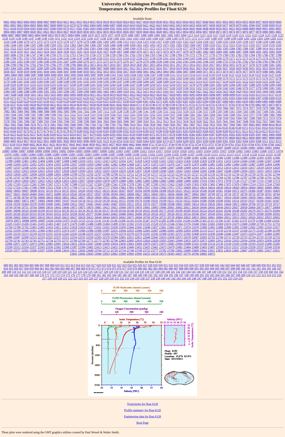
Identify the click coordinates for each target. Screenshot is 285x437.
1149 (44, 38)
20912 (227, 217)
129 (111, 271)
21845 (138, 227)
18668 (179, 194)
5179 (7, 81)
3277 (245, 65)
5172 (239, 78)
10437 (49, 147)
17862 (122, 187)
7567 (245, 118)
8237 (33, 134)
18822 (73, 197)
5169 (219, 78)
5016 (159, 68)
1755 (86, 55)
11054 (207, 151)
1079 (124, 35)
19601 (179, 204)
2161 (166, 58)
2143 (53, 58)
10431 (9, 147)
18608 (130, 194)
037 (196, 265)
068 (78, 268)
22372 (179, 234)
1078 (117, 35)
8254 (73, 134)
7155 (192, 111)
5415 (159, 91)
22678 (187, 237)
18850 (98, 197)
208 (238, 275)
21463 (49, 224)
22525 (49, 237)
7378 (258, 114)
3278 (252, 65)
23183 (235, 243)
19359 (17, 204)
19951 (114, 207)
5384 (7, 91)
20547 (203, 214)
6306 (252, 98)
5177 (272, 78)
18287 (130, 190)
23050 (106, 243)
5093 (73, 75)
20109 (41, 210)
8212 (245, 131)
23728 (114, 250)
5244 (113, 84)
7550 (186, 118)
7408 (46, 118)
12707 (98, 174)
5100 (106, 75)
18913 (154, 197)
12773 (138, 177)
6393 (199, 101)
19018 (227, 197)
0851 (166, 31)
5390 (40, 91)
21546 (171, 224)
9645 (79, 144)
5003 (73, 68)
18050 (235, 187)
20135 (89, 210)
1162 (129, 38)
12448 (276, 161)
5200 (139, 81)
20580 (260, 214)
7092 (60, 111)
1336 (245, 41)
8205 (199, 131)
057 (21, 268)
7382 (272, 114)
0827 (66, 31)
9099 (93, 141)
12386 (235, 157)
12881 (130, 181)
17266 (41, 184)
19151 (122, 200)
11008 (135, 151)
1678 (186, 51)
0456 (199, 25)
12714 (138, 174)
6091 (179, 94)
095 (217, 268)
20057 (235, 207)
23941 (73, 253)
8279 (93, 134)
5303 (20, 88)
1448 (119, 45)
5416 (166, 91)
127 (100, 271)
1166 (155, 38)
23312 (17, 247)
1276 (66, 41)
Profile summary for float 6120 (142, 410)
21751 (268, 224)
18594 (114, 194)
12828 (90, 181)
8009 (265, 124)
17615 (49, 187)
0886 (4, 35)
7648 (245, 121)
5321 (126, 88)
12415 (114, 161)
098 (233, 268)
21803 (33, 227)
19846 (65, 207)
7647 (239, 121)
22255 (90, 234)
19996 (163, 207)
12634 (114, 171)
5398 (80, 91)
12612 (211, 167)
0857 (206, 31)
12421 (162, 161)
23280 (268, 243)
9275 (172, 141)
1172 (194, 38)
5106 (146, 75)
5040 (33, 71)
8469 (86, 137)
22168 (243, 230)
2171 (232, 58)
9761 (231, 144)
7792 (119, 124)
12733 (227, 174)
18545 (73, 194)
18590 (106, 194)
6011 (93, 94)
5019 (179, 68)
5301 (7, 88)
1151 (57, 38)
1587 (252, 48)
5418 (179, 91)
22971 (17, 243)
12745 (9, 177)
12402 (33, 161)
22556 (90, 237)
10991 (54, 151)
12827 (81, 181)
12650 (244, 171)
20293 (9, 214)
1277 (73, 41)
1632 (80, 51)
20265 (243, 210)
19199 (162, 200)
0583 (93, 28)
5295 (259, 84)
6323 (13, 101)
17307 (65, 184)
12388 (244, 157)
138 (157, 271)
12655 (9, 174)
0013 (79, 22)
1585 (239, 48)
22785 (106, 240)
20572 (235, 214)
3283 (7, 68)
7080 (272, 108)
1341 (278, 41)
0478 (232, 25)
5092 (67, 75)
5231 (26, 84)
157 (255, 271)
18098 (33, 190)
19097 (57, 200)
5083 (7, 75)
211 (253, 275)
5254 (172, 84)
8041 (26, 128)
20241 (219, 210)
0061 (7, 25)
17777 (106, 187)
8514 (212, 137)
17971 (171, 187)
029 (155, 265)
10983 (268, 147)
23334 (25, 247)
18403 (276, 190)
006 (37, 265)
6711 (139, 104)
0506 (252, 25)
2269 (80, 61)
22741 (17, 240)
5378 (258, 88)
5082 (278, 71)
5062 (152, 71)
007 (42, 265)
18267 (122, 190)
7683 (60, 124)
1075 (97, 35)
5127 (271, 75)
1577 (186, 48)
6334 (33, 101)
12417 (130, 161)
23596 (33, 250)
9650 (92, 144)
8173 (40, 131)
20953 (268, 217)
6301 (219, 98)
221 (65, 278)
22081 (171, 230)
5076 (239, 71)
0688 (245, 28)
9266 (159, 141)
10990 (46, 151)
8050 (33, 128)
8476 (106, 137)
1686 (232, 51)
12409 (73, 161)
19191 (154, 200)
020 (109, 265)
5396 (66, 91)
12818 (9, 181)
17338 (106, 184)
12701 (81, 174)
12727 (195, 174)
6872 (265, 104)
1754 (80, 55)
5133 (26, 78)
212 (258, 275)
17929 (154, 187)
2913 (185, 65)
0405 (99, 25)
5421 (199, 91)
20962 (276, 217)
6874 (278, 104)
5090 (53, 75)
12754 (65, 177)
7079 (265, 108)
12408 (65, 161)
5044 (46, 71)
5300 (278, 84)
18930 (171, 197)
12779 (179, 177)
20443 (106, 214)
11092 (79, 154)
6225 (80, 98)
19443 (98, 204)
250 (215, 278)
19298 (219, 200)
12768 (114, 177)
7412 (53, 118)
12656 (17, 174)
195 (171, 275)
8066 (60, 128)
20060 (252, 207)
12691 (57, 174)
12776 (163, 177)
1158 (103, 38)
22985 (49, 243)
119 (59, 271)
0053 (232, 22)
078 (129, 268)
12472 (146, 164)
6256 (119, 98)
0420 (139, 25)
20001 (171, 207)
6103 (252, 94)
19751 (25, 207)
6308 (265, 98)
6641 (113, 104)
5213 (192, 81)
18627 (138, 194)
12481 (211, 164)
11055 (215, 151)
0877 (252, 31)
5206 (146, 81)
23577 (17, 250)
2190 (53, 61)
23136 (219, 243)
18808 (41, 197)
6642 (119, 104)
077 (124, 268)
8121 (139, 128)
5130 (7, 78)
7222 (126, 114)
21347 (227, 220)
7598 (80, 121)
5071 (206, 71)
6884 (40, 108)
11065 (255, 151)
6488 (278, 101)
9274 (166, 141)
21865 (170, 227)
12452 (33, 164)
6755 (212, 104)
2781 (239, 61)
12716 (146, 174)
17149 (252, 181)
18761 (268, 194)
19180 (146, 200)
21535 (163, 224)
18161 (73, 190)
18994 (195, 197)
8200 (172, 131)
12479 (195, 164)
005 (31, 265)
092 (202, 268)
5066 (179, 71)
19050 (252, 197)
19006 (203, 197)
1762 (133, 55)
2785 (265, 61)
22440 (219, 234)
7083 (13, 111)
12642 (179, 171)
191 (150, 275)
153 (234, 271)
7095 (66, 111)
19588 (163, 204)
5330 (185, 88)
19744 (9, 207)
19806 (41, 207)
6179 (26, 98)
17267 (49, 184)
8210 (232, 131)
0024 (126, 22)
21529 (154, 224)
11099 (128, 154)
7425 (73, 118)
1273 (46, 41)
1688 (245, 51)
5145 (106, 78)
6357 (119, 101)
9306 (259, 141)
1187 (207, 38)
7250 (139, 114)
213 (263, 275)
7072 (239, 108)
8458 (60, 137)
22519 (41, 237)
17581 (25, 187)
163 (6, 275)
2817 (119, 65)
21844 (130, 227)
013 (73, 265)
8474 (99, 137)
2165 (192, 58)
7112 (106, 111)
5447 (7, 94)
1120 (235, 35)
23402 (90, 247)
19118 (81, 200)
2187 (33, 61)
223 (75, 278)
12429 (203, 161)
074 (109, 268)
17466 (219, 184)
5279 (199, 84)
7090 (53, 111)
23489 (195, 247)
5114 (192, 75)
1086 (130, 35)
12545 (57, 167)
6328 (20, 101)
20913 (235, 217)
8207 (212, 131)
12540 (25, 167)
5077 (245, 71)
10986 (14, 151)
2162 (172, 58)
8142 (205, 128)
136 (147, 271)
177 (78, 275)
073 (104, 268)
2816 (113, 65)
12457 (73, 164)
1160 (116, 38)
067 (73, 268)
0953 (51, 35)
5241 (93, 84)
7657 (265, 121)
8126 (159, 128)
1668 (126, 51)
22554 (73, 237)
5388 (26, 91)
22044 (122, 230)
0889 (24, 35)
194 (166, 275)
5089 (47, 75)
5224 (258, 81)
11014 (151, 151)
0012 (73, 22)
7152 (172, 111)
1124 (261, 35)
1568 (126, 48)
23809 (195, 250)
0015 (93, 22)
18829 (90, 197)
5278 (192, 84)
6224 (73, 98)
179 (88, 275)
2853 (152, 65)
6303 (232, 98)
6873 (272, 104)
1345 (20, 45)
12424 (179, 161)
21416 (275, 220)
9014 (20, 141)
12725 (187, 174)
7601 (99, 121)
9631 (46, 144)
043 (227, 265)
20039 (195, 207)
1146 (24, 38)
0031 (166, 22)
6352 (86, 101)
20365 (81, 214)
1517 (258, 45)
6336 (46, 101)
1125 (267, 35)
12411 (89, 161)
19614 (195, 204)
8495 (166, 137)
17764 (98, 187)
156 (250, 271)
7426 (80, 118)
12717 (154, 174)
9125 (106, 141)
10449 (90, 147)
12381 (195, 157)
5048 (73, 71)
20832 (187, 217)
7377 (252, 114)
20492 (130, 214)
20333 (33, 214)
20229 (211, 210)
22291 (146, 234)
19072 (25, 200)
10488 (187, 147)
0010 (60, 22)
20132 (73, 210)
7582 (13, 121)
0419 (132, 25)
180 (93, 275)
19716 (260, 204)
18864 (130, 197)
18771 (9, 197)
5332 (199, 88)
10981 (252, 147)
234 (132, 278)
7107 (99, 111)
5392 (53, 91)
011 (62, 265)
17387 (146, 184)
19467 (114, 204)
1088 (144, 35)
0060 (278, 22)
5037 (13, 71)
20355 (65, 214)
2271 (93, 61)
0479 (239, 25)
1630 (66, 51)
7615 (179, 121)
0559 (20, 28)
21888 (219, 227)
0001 (7, 22)
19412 (73, 204)
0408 (119, 25)
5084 (14, 75)
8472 (93, 137)
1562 (86, 48)
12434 (235, 161)
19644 (227, 204)
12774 (146, 177)
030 (160, 265)
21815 (65, 227)
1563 (93, 48)
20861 (211, 217)
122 (75, 271)
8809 (232, 137)
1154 (77, 38)
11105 (175, 154)
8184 (99, 131)
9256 (126, 141)
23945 (90, 253)
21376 (243, 220)
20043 (211, 207)
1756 (93, 55)
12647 (219, 171)
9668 (145, 144)
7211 (66, 114)
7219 (106, 114)
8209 (225, 131)
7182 (278, 111)
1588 (259, 48)
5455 (53, 94)
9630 (39, 144)
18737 (235, 194)
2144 (60, 58)
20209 (187, 210)
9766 (264, 144)
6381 (166, 101)
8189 (119, 131)
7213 (79, 114)
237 (148, 278)
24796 (195, 253)
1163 (135, 38)
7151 (166, 111)
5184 (40, 81)
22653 (163, 237)
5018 (172, 68)
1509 (206, 45)
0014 (86, 22)
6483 (252, 101)
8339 (133, 134)
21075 (66, 220)
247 (199, 278)
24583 (171, 253)
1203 (260, 38)
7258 (179, 114)
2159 (159, 58)
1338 (259, 41)
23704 (98, 250)
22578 (106, 237)
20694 (138, 217)
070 (88, 268)
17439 (203, 184)
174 (62, 275)
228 (101, 278)
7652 (258, 121)
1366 (93, 45)
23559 (9, 250)
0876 (245, 31)
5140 (73, 78)
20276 (268, 210)
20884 (219, 217)
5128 (278, 75)
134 (136, 271)
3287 (33, 68)
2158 (152, 58)
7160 (225, 111)
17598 (33, 187)
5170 (225, 78)
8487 (159, 137)
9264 (146, 141)
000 (6, 265)
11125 (269, 154)
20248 (235, 210)
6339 (66, 101)
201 (202, 275)
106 (274, 268)
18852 (106, 197)
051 (269, 265)
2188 (40, 61)
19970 (130, 207)
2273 (106, 61)
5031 (252, 68)
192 (155, 275)
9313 (278, 141)
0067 (46, 25)
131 (121, 271)
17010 (203, 181)
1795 (33, 58)
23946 (98, 253)
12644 (195, 171)
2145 (66, 58)
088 (181, 268)
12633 (106, 171)
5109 (166, 75)
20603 (25, 217)
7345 (225, 114)
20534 (187, 214)
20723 (163, 217)
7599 (86, 121)
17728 (90, 187)
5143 (93, 78)
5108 (159, 75)
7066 (225, 108)
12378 (171, 157)
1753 (73, 55)
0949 (44, 35)
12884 (154, 181)
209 (243, 275)
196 (176, 275)
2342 (179, 61)
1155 (83, 38)
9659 (119, 144)
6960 (152, 108)
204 (217, 275)
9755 (205, 144)
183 (109, 275)
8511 (205, 137)
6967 (166, 108)
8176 (60, 131)
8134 (185, 128)
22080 (163, 230)
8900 (7, 141)
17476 (235, 184)
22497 (17, 237)
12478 (187, 164)
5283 (225, 84)
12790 (260, 177)
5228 (7, 84)
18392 (268, 190)
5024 (205, 68)
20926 (252, 217)
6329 (26, 101)
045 (238, 265)
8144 (219, 128)
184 (114, 275)
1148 (38, 38)
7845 (159, 124)
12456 (65, 164)
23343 (41, 247)
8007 (259, 124)
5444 (265, 91)
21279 (154, 220)
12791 (268, 177)
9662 (132, 144)
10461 (130, 147)
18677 (187, 194)
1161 (122, 38)
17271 (57, 184)
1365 (86, 45)
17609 (41, 187)
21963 (49, 230)
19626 (211, 204)
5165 (192, 78)
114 (34, 271)
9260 (139, 141)
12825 (65, 181)
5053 (106, 71)
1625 (53, 51)
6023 (139, 94)
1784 (252, 55)
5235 (53, 84)
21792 (25, 227)
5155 (126, 78)
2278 (139, 61)
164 (11, 275)
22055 (130, 230)
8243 (40, 134)
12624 (33, 171)
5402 (106, 91)
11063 (247, 151)
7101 (80, 111)
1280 (93, 41)
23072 (154, 243)
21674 (227, 224)
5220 (232, 81)
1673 (159, 51)
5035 (278, 68)
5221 (239, 81)
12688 (49, 174)
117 (49, 271)
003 (21, 265)
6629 (40, 104)
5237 (66, 84)
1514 (239, 45)
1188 (214, 38)
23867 (243, 250)
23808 (187, 250)
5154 (119, 78)
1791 (20, 58)
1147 (31, 38)
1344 (13, 45)
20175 (162, 210)
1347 (33, 45)
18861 (114, 197)
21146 (113, 220)
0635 (152, 28)
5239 (80, 84)
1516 (252, 45)
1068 (84, 35)
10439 (57, 147)
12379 (179, 157)
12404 (41, 161)
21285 (162, 220)
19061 (260, 197)
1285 (113, 41)
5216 (212, 81)
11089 (56, 154)
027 (145, 265)
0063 (20, 25)
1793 (26, 58)
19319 (243, 200)
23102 (195, 243)
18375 (243, 190)
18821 (65, 197)
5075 (232, 71)
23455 (146, 247)
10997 (95, 151)
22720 (235, 237)
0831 (93, 31)
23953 (106, 253)
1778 (212, 55)
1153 (70, 38)
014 (78, 265)
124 (85, 271)
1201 (247, 38)
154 (240, 271)
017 (93, 265)
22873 (203, 240)
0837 (133, 31)
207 (233, 275)
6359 (132, 101)
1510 (212, 45)
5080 (265, 71)
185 (119, 275)
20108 (33, 210)
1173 (201, 38)
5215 (205, 81)
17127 (244, 181)
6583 (26, 104)
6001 (60, 94)
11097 (112, 154)
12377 (163, 157)
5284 (232, 84)
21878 (195, 227)
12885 (163, 181)
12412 (98, 161)
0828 (73, 31)
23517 (235, 247)
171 (47, 275)
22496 (9, 237)
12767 (106, 177)
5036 (7, 71)
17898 (138, 187)
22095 (187, 230)
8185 (106, 131)
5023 (199, 68)
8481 (126, 137)
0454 (185, 25)
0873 (225, 31)
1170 (181, 38)
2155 (133, 58)
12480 (203, 164)
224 (80, 278)
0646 (199, 28)
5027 (225, 68)
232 (122, 278)
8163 (272, 128)
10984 (276, 147)
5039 (26, 71)
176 (73, 275)
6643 (126, 104)
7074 (245, 108)
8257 (80, 134)
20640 (98, 217)
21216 (130, 220)
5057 (126, 71)
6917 (99, 108)
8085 (93, 128)
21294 (186, 220)
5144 (99, 78)
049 (258, 265)
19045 (244, 197)
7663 (7, 124)
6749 (172, 104)
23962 (114, 253)
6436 (245, 101)
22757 (65, 240)
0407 (113, 25)
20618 (41, 217)
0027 (139, 22)
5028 (232, 68)
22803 (122, 240)
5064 (166, 71)
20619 (49, 217)
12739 (252, 174)
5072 (212, 71)
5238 (73, 84)
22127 (211, 230)
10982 (260, 147)
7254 (166, 114)
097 (227, 268)
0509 (272, 25)
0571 (73, 28)
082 (150, 268)
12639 (154, 171)
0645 (192, 28)
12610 (195, 167)
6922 (133, 108)
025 (134, 265)
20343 (49, 214)
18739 (244, 194)
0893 (31, 35)
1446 (113, 45)
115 (39, 271)
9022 (40, 141)
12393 (260, 157)
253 (230, 278)
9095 (80, 141)
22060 (138, 230)
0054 (239, 22)
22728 (268, 237)
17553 (9, 187)
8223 (13, 134)
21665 (211, 224)
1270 (26, 41)
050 (263, 265)
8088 (106, 128)
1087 (137, 35)
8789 (219, 137)
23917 (268, 250)
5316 (93, 88)
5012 (132, 68)
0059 (272, 22)
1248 (13, 41)
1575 (172, 48)
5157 (139, 78)
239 (158, 278)
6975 (192, 108)
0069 (60, 25)
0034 (185, 22)
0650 (219, 28)
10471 (163, 147)
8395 (252, 134)
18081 (276, 187)
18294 (138, 190)
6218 (40, 98)
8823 (245, 137)
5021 (192, 68)
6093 (192, 94)
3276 (239, 65)
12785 (227, 177)
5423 (212, 91)
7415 (60, 118)
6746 (152, 104)
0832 (99, 31)
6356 (113, 101)
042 (222, 265)
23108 (203, 243)
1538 (80, 48)
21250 (138, 220)
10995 (79, 151)
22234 (57, 234)
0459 (219, 25)
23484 (187, 247)
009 (52, 265)
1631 (73, 51)
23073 (163, 243)
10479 (171, 147)
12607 (171, 167)
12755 (73, 177)
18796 (33, 197)
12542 (41, 167)
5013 (139, 68)
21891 (235, 227)
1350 (53, 45)
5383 (278, 88)
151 (224, 271)
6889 (66, 108)
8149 (239, 128)
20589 (268, 214)
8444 (33, 137)
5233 (40, 84)
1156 (90, 38)
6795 (252, 104)
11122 (261, 154)
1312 (126, 41)
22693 (203, 237)
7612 (159, 121)
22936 (252, 240)
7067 (232, 108)
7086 (33, 111)
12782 (203, 177)
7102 (86, 111)
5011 (126, 68)
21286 (170, 220)
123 (80, 271)
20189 (179, 210)
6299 (206, 98)
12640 (163, 171)
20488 (122, 214)
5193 (93, 81)
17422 (171, 184)
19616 (203, 204)
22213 (25, 234)
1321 (179, 41)
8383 (199, 134)
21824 (81, 227)
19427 (81, 204)
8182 (86, 131)
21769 (9, 227)
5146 (113, 78)
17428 (179, 184)
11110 (206, 154)
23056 (122, 243)
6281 (166, 98)
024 (129, 265)
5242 (99, 84)
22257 (98, 234)
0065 (33, 25)
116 (44, 271)
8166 (13, 131)
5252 (166, 84)
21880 (203, 227)
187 (129, 275)
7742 (99, 124)
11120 (253, 154)
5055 (113, 71)
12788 (252, 177)
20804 (179, 217)
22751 (41, 240)
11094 (95, 154)
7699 (80, 124)
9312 (272, 141)
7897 (192, 124)
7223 (132, 114)
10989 (38, 151)
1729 (20, 55)
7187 (33, 114)
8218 (7, 134)
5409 (119, 91)
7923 (199, 124)
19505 (122, 204)
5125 (258, 75)
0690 (258, 28)
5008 (106, 68)
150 (219, 271)
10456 (106, 147)
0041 (212, 22)
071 (93, 268)
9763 (244, 144)
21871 (179, 227)
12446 (260, 161)
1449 (126, 45)
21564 (179, 224)
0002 (13, 22)
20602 (17, 217)
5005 (86, 68)
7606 (126, 121)
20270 (252, 210)
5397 (73, 91)
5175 (259, 78)
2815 (106, 65)
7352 (239, 114)
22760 (73, 240)
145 (193, 271)
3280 (265, 65)
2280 (152, 61)
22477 (260, 234)
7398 (20, 118)
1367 (99, 45)
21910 (268, 227)
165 (16, 275)
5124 (251, 75)
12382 (203, 157)
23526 (244, 247)
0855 (192, 31)
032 (171, 265)
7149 (152, 111)
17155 (260, 181)
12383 (211, 157)
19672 (235, 204)
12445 (252, 161)
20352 (57, 214)
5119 (218, 75)
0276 (79, 25)
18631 (146, 194)
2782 (245, 61)
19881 (98, 207)
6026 (159, 94)
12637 (138, 171)
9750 (185, 144)
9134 (113, 141)
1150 (51, 38)
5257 (186, 84)
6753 (199, 104)
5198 (126, 81)
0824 (60, 31)
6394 (205, 101)
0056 (252, 22)
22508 (25, 237)
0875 (239, 31)
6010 (86, 94)
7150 (159, 111)
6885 (46, 108)
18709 (211, 194)
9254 (119, 141)
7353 (245, 114)
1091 (164, 35)
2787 (278, 61)
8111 (126, 128)
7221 (119, 114)
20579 (252, 214)
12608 (179, 167)
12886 (171, 181)
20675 (130, 217)
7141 (146, 111)
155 (245, 271)
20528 (171, 214)
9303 (239, 141)
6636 (80, 104)
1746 (26, 55)
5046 (60, 71)
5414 (152, 91)
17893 (130, 187)
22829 (154, 240)
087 (176, 268)
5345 (232, 88)
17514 (252, 184)
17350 (122, 184)
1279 (86, 41)
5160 (159, 78)
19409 (65, 204)
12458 (81, 164)
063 (52, 268)
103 (258, 268)
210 (248, 275)
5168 (212, 78)
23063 (130, 243)
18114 (57, 190)
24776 (187, 253)
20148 (130, 210)
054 (6, 268)
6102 (245, 94)
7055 (212, 108)
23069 (138, 243)
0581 (79, 28)
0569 (59, 28)
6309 (272, 98)
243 (178, 278)
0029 (152, 22)
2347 (212, 61)
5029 (239, 68)
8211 (239, 131)
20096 (17, 210)
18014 (203, 187)
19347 (276, 200)
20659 (114, 217)
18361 (219, 190)
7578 (7, 121)
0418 (126, 25)
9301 (225, 141)
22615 (130, 237)
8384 (206, 134)
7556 (206, 118)
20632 (90, 217)
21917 (276, 227)
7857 (179, 124)
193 (160, 275)
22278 (130, 234)
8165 (7, 131)
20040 (203, 207)
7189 (46, 114)
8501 (192, 137)
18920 (163, 197)
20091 (9, 210)
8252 (60, 134)
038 (202, 265)
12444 (243, 161)
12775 (154, 177)
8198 (159, 131)
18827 (81, 197)
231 (117, 278)
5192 (86, 81)
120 (64, 271)
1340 (272, 41)
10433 (17, 147)
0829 (80, 31)
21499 (114, 224)
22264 (106, 234)
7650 (252, 121)
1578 (192, 48)
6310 (278, 98)
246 (194, 278)
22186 (268, 230)
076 (119, 268)
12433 (227, 161)
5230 (20, 84)
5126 (265, 75)
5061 (146, 71)
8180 (80, 131)
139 (162, 271)
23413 (98, 247)
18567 (98, 194)
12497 (9, 167)
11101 (143, 154)
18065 (260, 187)
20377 (90, 214)
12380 (187, 157)
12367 (90, 157)
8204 (192, 131)
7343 (219, 114)
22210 (17, 234)
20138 (114, 210)
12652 (260, 171)
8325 (126, 134)
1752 (66, 55)
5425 (225, 91)
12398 (9, 161)
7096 (73, 111)
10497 (219, 147)
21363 (235, 220)
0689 (252, 28)
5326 (159, 88)
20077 (268, 207)
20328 (17, 214)
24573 (163, 253)
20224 (203, 210)
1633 (86, 51)
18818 (49, 197)
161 (276, 271)
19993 (154, 207)
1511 (219, 45)
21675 (235, 224)
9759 (225, 144)
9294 (206, 141)
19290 (211, 200)
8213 (252, 131)
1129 (12, 38)
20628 (81, 217)
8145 (225, 128)
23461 (154, 247)
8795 (225, 137)
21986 (90, 230)
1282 (106, 41)
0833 (106, 31)
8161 (258, 128)
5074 (225, 71)
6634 (73, 104)
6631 (53, 104)
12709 (114, 174)
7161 (232, 111)
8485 (146, 137)
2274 (113, 61)
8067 (66, 128)
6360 (139, 101)
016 (88, 265)
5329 (179, 88)
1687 (239, 51)
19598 (171, 204)
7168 (265, 111)
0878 (259, 31)
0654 (239, 28)
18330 (195, 190)
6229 (106, 98)
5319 (113, 88)
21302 (203, 220)
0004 (26, 22)
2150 (99, 58)
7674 (46, 124)
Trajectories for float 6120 (142, 404)
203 (212, 275)
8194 (139, 131)
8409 (7, 137)
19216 (179, 200)
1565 (106, 48)
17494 (244, 184)
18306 (154, 190)
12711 (122, 174)
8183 (93, 131)
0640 (159, 28)
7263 (205, 114)
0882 (278, 31)
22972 (25, 243)
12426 (187, 161)
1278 (80, 41)
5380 (265, 88)
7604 (113, 121)
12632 (98, 171)
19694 (244, 204)
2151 (106, 58)
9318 (12, 144)
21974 (65, 230)
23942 (81, 253)
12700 (73, 174)
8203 (186, 131)
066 (68, 268)
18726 (227, 194)
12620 (276, 167)
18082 (9, 190)
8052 (40, 128)
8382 (192, 134)
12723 (170, 174)
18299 (146, 190)
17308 (73, 184)
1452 (146, 45)
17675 (65, 187)
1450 (133, 45)
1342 (7, 45)
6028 (172, 94)
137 (152, 271)
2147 (80, 58)
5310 (66, 88)
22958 (276, 240)
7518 (139, 118)
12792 (276, 177)
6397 (219, 101)
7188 (40, 114)
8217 (278, 131)
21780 (17, 227)
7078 (259, 108)
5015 (152, 68)
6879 (13, 108)
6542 (20, 104)
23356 (49, 247)
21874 (187, 227)
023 (124, 265)
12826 (73, 181)
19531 (138, 204)
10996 (87, 151)
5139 (66, 78)
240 (163, 278)
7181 (272, 111)
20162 (146, 210)
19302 (227, 200)
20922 (244, 217)
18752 (252, 194)
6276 (133, 98)
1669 (133, 51)
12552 (90, 167)
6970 (179, 108)
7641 (225, 121)
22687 (195, 237)
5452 (40, 94)
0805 (13, 31)
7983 (239, 124)
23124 (211, 243)
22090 (179, 230)
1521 (7, 48)
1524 (26, 48)
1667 (119, 51)
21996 (98, 230)
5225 (265, 81)
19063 (268, 197)
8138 (192, 128)
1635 (99, 51)
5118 (212, 75)
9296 (212, 141)
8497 (172, 137)
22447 (235, 234)
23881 (260, 250)
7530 (146, 118)
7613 (166, 121)
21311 (211, 220)
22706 (219, 237)
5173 (245, 78)
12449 (9, 164)
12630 (81, 171)
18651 (163, 194)
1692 (265, 51)
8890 (252, 137)
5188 (60, 81)
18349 (211, 190)
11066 (263, 151)
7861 (186, 124)
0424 (166, 25)
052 (274, 265)
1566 (113, 48)
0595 (139, 28)
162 (281, 271)
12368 (98, 157)
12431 (219, 161)
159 (265, 271)
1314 (139, 41)
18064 (252, 187)
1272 (40, 41)
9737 (165, 144)
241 (168, 278)
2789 (13, 65)
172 (52, 275)
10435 (33, 147)
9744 (171, 144)
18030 (219, 187)
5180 (13, 81)
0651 (225, 28)
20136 (98, 210)
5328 (172, 88)
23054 (114, 243)
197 (181, 275)
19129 (98, 200)
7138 (126, 111)
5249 (146, 84)
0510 (278, 25)
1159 (109, 38)
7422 (66, 118)
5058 (133, 71)
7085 (26, 111)
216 (279, 275)
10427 (278, 144)
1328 (219, 41)
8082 (86, 128)
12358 (25, 157)
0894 (38, 35)
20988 (25, 220)
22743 (25, 240)
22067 (154, 230)
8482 (133, 137)
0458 (212, 25)
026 (140, 265)
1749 (46, 55)
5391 (46, 91)
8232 (26, 134)
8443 (26, 137)
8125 (152, 128)
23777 (154, 250)
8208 (219, 131)
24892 (203, 253)
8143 (212, 128)
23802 (179, 250)
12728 (203, 174)
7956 (219, 124)
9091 (60, 141)
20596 (9, 217)
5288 (252, 84)
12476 (171, 164)
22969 (9, 243)
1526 (40, 48)
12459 (90, 164)
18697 (203, 194)
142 (178, 271)
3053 (219, 65)
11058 (231, 151)
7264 (212, 114)
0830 (86, 31)
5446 (278, 91)
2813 (93, 65)
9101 (99, 141)
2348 (219, 61)
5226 (272, 81)
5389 (33, 91)
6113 (258, 94)
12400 (17, 161)
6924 (146, 108)
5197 (119, 81)
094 (212, 268)
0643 (179, 28)
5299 (272, 84)
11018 (167, 151)
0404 (93, 25)
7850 (172, 124)
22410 (203, 234)
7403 (33, 118)
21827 (89, 227)
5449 (20, 94)
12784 (219, 177)
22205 (9, 234)
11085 (39, 154)
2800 (80, 65)
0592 (119, 28)
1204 (267, 38)
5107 (153, 75)
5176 (265, 78)
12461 (106, 164)
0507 (258, 25)
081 (145, 268)
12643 (187, 171)
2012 (46, 58)
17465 (211, 184)
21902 (252, 227)
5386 (20, 91)
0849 (159, 31)
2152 (113, 58)
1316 (152, 41)
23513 (227, 247)
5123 (245, 75)
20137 (106, 210)
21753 (276, 224)
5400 (93, 91)
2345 (199, 61)
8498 (179, 137)
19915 (106, 207)
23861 (235, 250)
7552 (192, 118)
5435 (258, 91)
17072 (219, 181)
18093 (17, 190)
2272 (99, 61)
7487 (119, 118)
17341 (114, 184)
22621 (138, 237)
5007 (99, 68)
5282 (219, 84)
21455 (41, 224)
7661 (278, 121)
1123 (254, 35)
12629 (73, 171)
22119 (203, 230)
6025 (152, 94)
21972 (57, 230)
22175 (252, 230)
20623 (65, 217)
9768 (271, 144)
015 (83, 265)
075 (114, 268)
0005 (33, 22)
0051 (219, 22)
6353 (93, 101)
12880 (122, 181)
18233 (106, 190)
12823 (49, 181)
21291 (178, 220)
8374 (159, 134)
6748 (166, 104)
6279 (152, 98)
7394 (13, 118)
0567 (46, 28)
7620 (199, 121)
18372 (235, 190)
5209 (166, 81)
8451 (53, 137)
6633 (66, 104)
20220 (195, 210)
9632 (52, 144)
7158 (212, 111)
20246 (227, 210)
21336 (219, 220)
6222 (60, 98)
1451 (139, 45)
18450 (25, 194)
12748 (25, 177)
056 (16, 268)
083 (155, 268)
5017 (166, 68)
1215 (280, 38)
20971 (17, 220)
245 (189, 278)
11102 (151, 154)
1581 (212, 48)
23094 (179, 243)
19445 (106, 204)
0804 (7, 31)
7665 (13, 124)
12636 (130, 171)
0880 (265, 31)
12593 (138, 167)
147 (204, 271)
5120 (225, 75)
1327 (212, 41)
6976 (199, 108)
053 (279, 265)
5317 (99, 88)
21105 (74, 220)
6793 (239, 104)
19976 (138, 207)
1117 (215, 35)
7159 (219, 111)
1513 (232, 45)
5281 (212, 84)
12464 (122, 164)
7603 (106, 121)
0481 (245, 25)
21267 (146, 220)
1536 (66, 48)
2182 (20, 61)
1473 (166, 45)
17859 (114, 187)
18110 (49, 190)
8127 (166, 128)
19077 (33, 200)
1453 (152, 45)
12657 (25, 174)
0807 (20, 31)
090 (191, 268)
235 (137, 278)
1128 (5, 38)
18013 (195, 187)
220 (60, 278)
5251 (159, 84)
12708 (106, 174)
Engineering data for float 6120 (142, 416)
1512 (225, 45)
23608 (57, 250)
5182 (26, 81)
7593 (46, 121)
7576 (278, 118)
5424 (219, 91)
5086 (27, 75)
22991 (57, 243)
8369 (146, 134)
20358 (73, 214)
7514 (133, 118)
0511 (6, 28)
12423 (170, 161)
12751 (49, 177)
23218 (260, 243)
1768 (172, 55)
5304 (26, 88)
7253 (159, 114)
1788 (278, 55)
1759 (113, 55)
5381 (272, 88)
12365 (73, 157)
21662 (203, 224)
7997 (245, 124)
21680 (244, 224)
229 (106, 278)
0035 (192, 22)
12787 (244, 177)
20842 (203, 217)
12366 (81, 157)
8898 (272, 137)
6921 (126, 108)
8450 (46, 137)
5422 (205, 91)
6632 (60, 104)
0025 (132, 22)
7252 (152, 114)
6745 (146, 104)
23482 (179, 247)
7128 (119, 111)
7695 (66, 124)
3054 (225, 65)
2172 (239, 58)
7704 (93, 124)
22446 (227, 234)
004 (26, 265)
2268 (73, 61)
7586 (26, 121)
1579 (199, 48)
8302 (119, 134)
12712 (130, 174)
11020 (183, 151)
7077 (252, 108)
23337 (33, 247)
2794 (40, 65)
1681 (199, 51)
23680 (89, 250)
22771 (90, 240)
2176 (265, 58)
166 (21, 275)
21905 (260, 227)
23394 (81, 247)
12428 (195, 161)
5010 (119, 68)
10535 (235, 147)
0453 (179, 25)
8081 (80, 128)
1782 (239, 55)
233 (127, 278)
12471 (138, 164)
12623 (25, 171)
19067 (17, 200)
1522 (13, 48)
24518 (154, 253)
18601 (122, 194)
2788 (7, 65)
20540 (195, 214)
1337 (252, 41)
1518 (265, 45)
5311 (73, 88)
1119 (228, 35)
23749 (138, 250)
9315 (6, 144)
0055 (245, 22)
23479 (171, 247)
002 (16, 265)
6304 (239, 98)
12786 (235, 177)
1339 (265, 41)
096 (222, 268)
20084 (276, 207)
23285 (276, 243)
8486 (152, 137)
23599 (49, 250)
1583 (225, 48)
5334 (212, 88)
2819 (133, 65)
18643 (154, 194)
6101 (239, 94)
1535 (60, 48)
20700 (146, 217)
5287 (245, 84)
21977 (73, 230)
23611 (73, 250)
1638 (113, 51)
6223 (66, 98)
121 (69, 271)
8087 (99, 128)
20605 (33, 217)
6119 (278, 94)
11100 (135, 154)
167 (26, 275)
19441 (90, 204)
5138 (60, 78)
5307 (46, 88)
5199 (133, 81)
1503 (186, 45)
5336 (219, 88)
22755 (57, 240)
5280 (206, 84)
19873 (73, 207)
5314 (79, 88)
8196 (146, 131)
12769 (122, 177)
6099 (232, 94)
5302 (13, 88)
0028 (146, 22)
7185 (20, 114)
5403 (113, 91)
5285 (239, 84)
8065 (53, 128)
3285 (20, 68)
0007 (46, 22)
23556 (276, 247)
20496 (138, 214)
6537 (13, 104)
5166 (199, 78)
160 (271, 271)
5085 (20, 75)
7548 (179, 118)
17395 (154, 184)
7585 (20, 121)
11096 (103, 154)
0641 (166, 28)
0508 (265, 25)
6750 (179, 104)
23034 (81, 243)
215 (274, 275)
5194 (99, 81)
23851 (211, 250)
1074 (91, 35)
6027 (166, 94)
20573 (244, 214)
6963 (159, 108)
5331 (192, 88)
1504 (192, 45)
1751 (60, 55)
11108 (199, 154)
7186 (26, 114)
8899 (278, 137)
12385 (227, 157)
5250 (152, 84)
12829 (98, 181)
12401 (25, 161)
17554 (17, 187)
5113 (185, 75)
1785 (259, 55)
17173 (276, 181)
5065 (172, 71)
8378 (172, 134)
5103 (126, 75)
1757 (99, 55)
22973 (33, 243)
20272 (260, 210)
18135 (65, 190)
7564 (239, 118)
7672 (40, 124)
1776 (199, 55)
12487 (252, 164)
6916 (93, 108)
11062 (239, 151)
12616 (243, 167)
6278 (146, 98)
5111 (173, 75)
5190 (73, 81)
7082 (7, 111)
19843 (57, 207)
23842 (203, 250)
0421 (146, 25)
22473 (244, 234)
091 (197, 268)
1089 (150, 35)
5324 (146, 88)
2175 (259, 58)
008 (47, 265)
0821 (40, 31)
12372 (130, 157)
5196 (113, 81)
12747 (17, 177)
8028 (13, 128)
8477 (113, 137)
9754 (198, 144)
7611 (152, 121)
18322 (187, 190)
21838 (114, 227)
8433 (13, 137)
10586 (244, 147)
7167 (258, 111)
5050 (86, 71)
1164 (142, 38)
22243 (73, 234)
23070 (146, 243)
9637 (66, 144)
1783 (245, 55)
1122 (248, 35)
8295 (113, 134)
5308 (53, 88)
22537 (57, 237)
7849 (166, 124)
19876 (90, 207)
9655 (105, 144)
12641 (171, 171)
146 (198, 271)
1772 (192, 55)
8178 (66, 131)
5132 (20, 78)
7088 (40, 111)
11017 (159, 151)
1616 (278, 48)
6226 (86, 98)
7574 (272, 118)
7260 (185, 114)
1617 (7, 51)
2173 (245, 58)
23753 (146, 250)
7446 (99, 118)
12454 (49, 164)
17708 (73, 187)
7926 (206, 124)
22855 (187, 240)
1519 (272, 45)
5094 (80, 75)
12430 (211, 161)
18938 (179, 197)
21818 (73, 227)
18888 (146, 197)
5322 (132, 88)
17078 (227, 181)
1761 (126, 55)
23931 (276, 250)
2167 (206, 58)
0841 (152, 31)
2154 (126, 58)
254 (235, 278)
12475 (163, 164)
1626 (60, 51)
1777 (206, 55)
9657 (112, 144)
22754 (49, 240)
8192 (126, 131)
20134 (81, 210)
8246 (46, 134)
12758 (90, 177)
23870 (252, 250)
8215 (265, 131)
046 (243, 265)
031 (165, 265)
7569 (259, 118)
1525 (33, 48)
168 (31, 275)
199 (191, 275)
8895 (258, 137)
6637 (86, 104)
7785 (113, 124)
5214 (199, 81)
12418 (138, 161)
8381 (186, 134)
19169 (130, 200)
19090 (49, 200)
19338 (260, 200)
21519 (138, 224)
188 (135, 275)
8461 (66, 137)
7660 (272, 121)
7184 (13, 114)
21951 (33, 230)
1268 (20, 41)
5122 (238, 75)
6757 (225, 104)
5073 (219, 71)
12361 (41, 157)
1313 (133, 41)
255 (240, 278)
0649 (212, 28)
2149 (93, 58)
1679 (192, 51)
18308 (162, 190)
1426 (106, 45)
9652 (99, 144)
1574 (166, 48)
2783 (252, 61)
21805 (41, 227)
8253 (66, 134)
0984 (71, 35)
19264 (195, 200)
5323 (139, 88)
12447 (268, 161)
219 (55, 278)
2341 (172, 61)
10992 (62, 151)
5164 (186, 78)
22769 (81, 240)
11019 (175, 151)
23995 (138, 253)
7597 (73, 121)
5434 (252, 91)
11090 (63, 154)
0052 (225, 22)
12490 (260, 164)
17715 (81, 187)
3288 (40, 68)
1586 (245, 48)
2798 (66, 65)
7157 (205, 111)
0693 (278, 28)
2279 (146, 61)
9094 (73, 141)
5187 (53, 81)
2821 (146, 65)
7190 (53, 114)
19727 (276, 204)
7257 (172, 114)
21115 (81, 220)
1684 (219, 51)
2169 (219, 58)
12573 (114, 167)
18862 (122, 197)
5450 (27, 94)
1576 (179, 48)
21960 (41, 230)
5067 (186, 71)
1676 (172, 51)
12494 (268, 164)
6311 (6, 101)
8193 (133, 131)
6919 (113, 108)
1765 (152, 55)
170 (42, 275)
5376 (245, 88)
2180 (7, 61)
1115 (203, 35)
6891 (73, 108)
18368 (227, 190)
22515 (33, 237)
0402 (86, 25)
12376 (154, 157)
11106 (183, 154)
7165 (245, 111)
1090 (157, 35)
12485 (244, 164)
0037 (199, 22)
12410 (81, 161)
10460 (122, 147)
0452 (172, 25)
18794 (25, 197)
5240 (86, 84)
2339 (159, 61)
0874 (232, 31)
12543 (49, 167)
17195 (17, 184)
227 (96, 278)
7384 (278, 114)
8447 (40, 137)
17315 (81, 184)
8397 (259, 134)
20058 (243, 207)
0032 (172, 22)
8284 (106, 134)
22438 (211, 234)
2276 (126, 61)
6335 (40, 101)
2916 (205, 65)
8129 (172, 128)
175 (68, 275)
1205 (273, 38)
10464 (146, 147)
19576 (146, 204)
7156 (199, 111)
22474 (252, 234)
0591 (113, 28)
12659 (41, 174)
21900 (243, 227)
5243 (106, 84)
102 (253, 268)
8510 (199, 137)
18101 (41, 190)
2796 (53, 65)
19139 (106, 200)
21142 (105, 220)
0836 (126, 31)
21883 (211, 227)
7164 (239, 111)
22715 (227, 237)
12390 (252, 157)
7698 (73, 124)
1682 (206, 51)
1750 (53, 55)
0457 (205, 25)
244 (184, 278)
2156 (139, 58)
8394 (245, 134)
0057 (258, 22)
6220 (53, 98)
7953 (212, 124)
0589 (106, 28)
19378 (33, 204)
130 (116, 271)
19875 (81, 207)
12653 (268, 171)
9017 (26, 141)
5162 (172, 78)
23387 (73, 247)
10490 (195, 147)
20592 (276, 214)
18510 (65, 194)
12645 (203, 171)
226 (91, 278)
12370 (114, 157)
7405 (40, 118)
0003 (20, 22)
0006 (40, 22)
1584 (232, 48)
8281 (99, 134)
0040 (205, 22)
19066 (9, 200)
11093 (88, 154)
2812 (86, 65)
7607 (133, 121)
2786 (272, 61)
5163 (179, 78)
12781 (195, 177)
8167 (20, 131)
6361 (146, 101)
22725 (260, 237)
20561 (219, 214)
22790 (114, 240)
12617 (252, 167)
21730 (260, 224)
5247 (133, 84)
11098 (119, 154)
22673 (179, 237)
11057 (223, 151)
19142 (114, 200)
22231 (49, 234)
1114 (196, 35)
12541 (33, 167)
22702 (211, 237)
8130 (179, 128)
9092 (66, 141)
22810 (138, 240)
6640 (106, 104)
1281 (99, 41)
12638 (146, 171)
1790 (13, 58)
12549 (65, 167)
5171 (232, 78)
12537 (17, 167)
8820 (239, 137)
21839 (122, 227)
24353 (146, 253)
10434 (25, 147)
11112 (222, 154)
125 (90, 271)
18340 (203, 190)
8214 (258, 131)
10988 (30, 151)
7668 (26, 124)
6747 (159, 104)
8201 (179, 131)
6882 (26, 108)
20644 (106, 217)
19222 (187, 200)
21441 (33, 224)
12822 (41, 181)
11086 (48, 154)
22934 (244, 240)
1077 (110, 35)
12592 (130, 167)
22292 (154, 234)
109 (9, 271)
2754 (232, 61)
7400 (26, 118)
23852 (219, 250)
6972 (186, 108)
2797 (60, 65)
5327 (166, 88)
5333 (205, 88)
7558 (219, 118)
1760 (119, 55)
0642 (172, 28)
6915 (86, 108)
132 (126, 271)
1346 (26, 45)
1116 (209, 35)
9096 (86, 141)
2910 (166, 65)
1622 (33, 51)
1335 (239, 41)
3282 (278, 65)
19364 (25, 204)
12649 (235, 171)
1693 (272, 51)
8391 (225, 134)
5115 (199, 75)
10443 (73, 147)
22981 (41, 243)
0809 (26, 31)
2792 (33, 65)
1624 (46, 51)
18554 (81, 194)
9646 (85, 144)
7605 (119, 121)
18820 (57, 197)
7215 (93, 114)
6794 (245, 104)
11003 (119, 151)
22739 (9, 240)
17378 (130, 184)
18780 (17, 197)
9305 (252, 141)
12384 (219, 157)
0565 (33, 28)
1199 (233, 38)
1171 (188, 38)
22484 (268, 234)
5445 (272, 91)
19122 (89, 200)
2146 (73, 58)
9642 (72, 144)
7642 (232, 121)
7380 (265, 114)
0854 (186, 31)
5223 (252, 81)
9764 (251, 144)
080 (140, 268)
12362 (49, 157)
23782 (162, 250)
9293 (199, 141)
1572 (152, 48)
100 (243, 268)
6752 (192, 104)
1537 (73, 48)
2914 (192, 65)
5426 (232, 91)
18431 (17, 194)
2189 (46, 61)
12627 (57, 171)
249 (209, 278)
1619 (20, 51)
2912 (179, 65)
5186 (46, 81)
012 (67, 265)
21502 (130, 224)
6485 (265, 101)
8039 (20, 128)
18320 (170, 190)
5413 (146, 91)
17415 (163, 184)
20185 (170, 210)
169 (37, 275)
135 (142, 271)
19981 (146, 207)
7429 (86, 118)
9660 (125, 144)
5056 (119, 71)
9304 (245, 141)
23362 (57, 247)
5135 (40, 78)
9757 (211, 144)
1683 (212, 51)
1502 (179, 45)
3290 (53, 68)
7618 (185, 121)
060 (37, 268)
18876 (138, 197)
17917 (146, 187)
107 (279, 268)
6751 (185, 104)
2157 (146, 58)
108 (4, 271)
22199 (276, 230)
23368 (65, 247)
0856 (199, 31)
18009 (187, 187)
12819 (17, 181)
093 (207, 268)
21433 (17, 224)
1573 (159, 48)
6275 (126, 98)
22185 (260, 230)
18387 (260, 190)
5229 (13, 84)
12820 (25, 181)
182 (104, 275)
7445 (93, 118)
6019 (113, 94)
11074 (279, 151)
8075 (73, 128)
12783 (211, 177)
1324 (199, 41)
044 (232, 265)
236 (142, 278)
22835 (163, 240)
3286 (26, 68)
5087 (33, 75)
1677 (179, 51)
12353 (17, 157)
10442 (65, 147)
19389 (41, 204)
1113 (190, 35)
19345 (268, 200)
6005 (73, 94)
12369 (106, 157)
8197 (152, 131)
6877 (7, 108)
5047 (66, 71)
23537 (260, 247)
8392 (232, 134)
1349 (46, 45)
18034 (227, 187)
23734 (122, 250)
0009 (53, 22)
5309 (60, 88)
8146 (232, 128)
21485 (81, 224)
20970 (9, 220)
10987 (22, 151)
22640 (146, 237)
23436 (122, 247)
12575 (122, 167)
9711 (152, 144)
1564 (99, 48)
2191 (60, 61)
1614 (265, 48)
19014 (211, 197)
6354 (99, 101)
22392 (187, 234)
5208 (159, 81)
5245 (119, 84)
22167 (235, 230)
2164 (186, 58)
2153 (119, 58)
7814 (133, 124)
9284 (179, 141)
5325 (152, 88)
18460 (33, 194)
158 (260, 271)
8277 (86, 134)
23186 (244, 243)
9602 (32, 144)
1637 (106, 51)
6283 (179, 98)
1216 (7, 41)
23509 (219, 247)
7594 (53, 121)
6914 (80, 108)
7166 (252, 111)
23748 (130, 250)
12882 (138, 181)
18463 (41, 194)
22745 (33, 240)
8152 (252, 128)
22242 (65, 234)
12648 (227, 171)
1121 (241, 35)
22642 (154, 237)
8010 (272, 124)
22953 (260, 240)
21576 (187, 224)
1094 (183, 35)
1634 (93, 51)
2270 (86, 61)
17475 (227, 184)
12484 (235, 164)
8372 (152, 134)
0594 (132, 28)
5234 (46, 84)
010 (57, 265)
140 (167, 271)
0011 (66, 22)
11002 (111, 151)
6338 (59, 101)
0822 (46, 31)
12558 (98, 167)
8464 (73, 137)
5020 (185, 68)
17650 (57, 187)
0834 (113, 31)
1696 (13, 55)
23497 (211, 247)
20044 (219, 207)
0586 (99, 28)
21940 (25, 230)
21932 (9, 230)
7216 (99, 114)
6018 (106, 94)
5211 (179, 81)
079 (135, 268)
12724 (179, 174)
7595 (60, 121)
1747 (33, 55)
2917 (212, 65)
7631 (212, 121)
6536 (7, 104)
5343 (225, 88)
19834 (49, 207)
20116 (57, 210)
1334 (232, 41)
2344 (192, 61)
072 (99, 268)
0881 (272, 31)
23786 (170, 250)
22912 (219, 240)
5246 (126, 84)
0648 (205, 28)
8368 (139, 134)
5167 (206, 78)
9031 (46, 141)
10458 (114, 147)
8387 (212, 134)
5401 (99, 91)
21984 (81, 230)
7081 (278, 108)
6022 (133, 94)
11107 (191, 154)
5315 (86, 88)
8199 (166, 131)
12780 (187, 177)
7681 (53, 124)
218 (50, 278)
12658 (33, 174)
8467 (80, 137)
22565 (98, 237)
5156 (133, 78)
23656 (81, 250)
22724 (252, 237)
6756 (219, 104)
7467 (113, 118)
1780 (225, 55)
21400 (267, 220)
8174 (46, 131)
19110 (73, 200)
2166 (199, 58)
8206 (206, 131)
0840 (146, 31)
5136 (46, 78)
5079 (259, 71)
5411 (132, 91)
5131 (13, 78)
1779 (219, 55)
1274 (53, 41)
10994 (70, 151)
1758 (106, 55)
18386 (252, 190)
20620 (57, 217)
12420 (154, 161)
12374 (146, 157)
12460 (98, 164)
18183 (89, 190)
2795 (46, 65)
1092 (170, 35)
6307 (259, 98)
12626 (49, 171)
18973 (187, 197)
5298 (265, 84)
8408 (278, 134)
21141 (98, 220)
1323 (192, 41)
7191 (60, 114)
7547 (172, 118)
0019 (113, 22)
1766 (159, 55)
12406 (49, 161)
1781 (232, 55)
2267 (66, 61)
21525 (146, 224)
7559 (225, 118)
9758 (218, 144)
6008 (80, 94)
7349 (232, 114)
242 (173, 278)
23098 (187, 243)
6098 (225, 94)
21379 (251, 220)
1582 (219, 48)
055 (11, 268)
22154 (227, 230)
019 (104, 265)
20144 (122, 210)
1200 (240, 38)
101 (248, 268)
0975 (64, 35)
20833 (195, 217)
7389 (7, 118)
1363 (73, 45)
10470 (154, 147)
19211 (170, 200)
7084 (20, 111)
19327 (252, 200)
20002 (179, 207)
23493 (203, 247)
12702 (90, 174)
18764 (276, 194)
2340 (166, 61)
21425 (9, 224)
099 (238, 268)
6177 (20, 98)
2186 (26, 61)
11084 (32, 154)
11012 (143, 151)
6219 (46, 98)
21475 (65, 224)
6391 (185, 101)
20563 (227, 214)
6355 (106, 101)
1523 (20, 48)
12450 (17, 164)
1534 (53, 48)
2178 (272, 58)
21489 (98, 224)
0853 (179, 31)
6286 (199, 98)
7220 (113, 114)
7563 (232, 118)
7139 (132, 111)
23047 (90, 243)
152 (229, 271)
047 (248, 265)
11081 (16, 154)
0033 (179, 22)
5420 (192, 91)
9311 (265, 141)
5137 (53, 78)
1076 (104, 35)
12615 (235, 167)
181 (99, 275)
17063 (211, 181)
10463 (138, 147)
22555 (81, 237)
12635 (122, 171)
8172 (33, 131)
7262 (199, 114)
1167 (162, 38)
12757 (81, 177)
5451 (33, 94)
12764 (98, 177)
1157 (96, 38)
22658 (171, 237)
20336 (41, 214)
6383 (179, 101)
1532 (46, 48)
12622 (17, 171)
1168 (168, 38)
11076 (8, 154)
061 (42, 268)
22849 (179, 240)
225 (86, 278)
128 (106, 271)
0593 (126, 28)
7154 (185, 111)
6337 (53, 101)
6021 (126, 94)
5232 (33, 84)
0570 (66, 28)
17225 (25, 184)
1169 (175, 38)
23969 (122, 253)
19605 (187, 204)
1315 (146, 41)
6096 (212, 94)
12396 (276, 157)
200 (197, 275)
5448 (13, 94)
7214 (86, 114)
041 (217, 265)
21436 (25, 224)
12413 (106, 161)
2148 (86, 58)
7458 (106, 118)
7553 (199, 118)
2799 (73, 65)
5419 (185, 91)
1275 (60, 41)
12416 (122, 161)
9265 (152, 141)
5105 (140, 75)
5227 (278, 81)
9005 (13, 141)
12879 (114, 181)
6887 (53, 108)
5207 (152, 81)
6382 (172, 101)
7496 (126, 118)
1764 (146, 55)
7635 (219, 121)
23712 (106, 250)
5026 (219, 68)
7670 (33, 124)
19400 (49, 204)
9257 (133, 141)
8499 (186, 137)
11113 (229, 154)
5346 (239, 88)
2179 (278, 58)
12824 (57, 181)
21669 (219, 224)
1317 (159, 41)
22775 (98, 240)
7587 (33, 121)
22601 (122, 237)
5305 (33, 88)
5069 (199, 71)
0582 (86, 28)
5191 (80, 81)
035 (186, 265)
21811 (57, 227)
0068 (53, 25)
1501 (172, 45)
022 (119, 265)
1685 (225, 51)
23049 (98, 243)
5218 (225, 81)
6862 (258, 104)
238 (153, 278)
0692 (272, 28)
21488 (90, 224)
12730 (219, 174)
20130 (65, 210)
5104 (133, 75)
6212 (33, 98)
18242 (114, 190)
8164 (278, 128)
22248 (81, 234)
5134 (33, 78)
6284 (186, 98)
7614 (172, 121)
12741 (260, 174)
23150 (227, 243)
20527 (163, 214)
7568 (252, 118)
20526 (154, 214)
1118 (222, 35)
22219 (41, 234)
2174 (252, 58)
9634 (59, 144)
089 (186, 268)
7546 (166, 118)
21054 (58, 220)
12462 (114, 164)
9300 (219, 141)
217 (44, 278)
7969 (232, 124)
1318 (166, 41)
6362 (152, 101)
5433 (245, 91)
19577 (154, 204)
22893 (211, 240)
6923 (139, 108)
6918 (106, 108)
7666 (20, 124)
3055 (232, 65)
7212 (73, 114)
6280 (159, 98)
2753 (225, 61)
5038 (20, 71)
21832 (98, 227)
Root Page (142, 422)
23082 (171, 243)
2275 (119, 61)
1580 (206, 48)
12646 (211, 171)
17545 (276, 184)
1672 (152, 51)
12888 (179, 181)
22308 (163, 234)
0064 (26, 25)
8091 (113, 128)
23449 (130, 247)
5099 (100, 75)
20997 (41, 220)
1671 (146, 51)
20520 (146, 214)
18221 (98, 190)
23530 (252, 247)
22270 (114, 234)
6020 (119, 94)
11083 (23, 154)
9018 (33, 141)
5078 (252, 71)
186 (124, 275)
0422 (152, 25)
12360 (33, 157)
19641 (219, 204)
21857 (154, 227)
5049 (80, 71)
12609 (187, 167)
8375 (166, 134)
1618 (13, 51)
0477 (225, 25)
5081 (272, 71)
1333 (225, 41)
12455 (57, 164)
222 (70, 278)
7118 (113, 111)
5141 (80, 78)
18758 (260, 194)
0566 (40, 28)
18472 (49, 194)
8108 (119, 128)
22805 (130, 240)
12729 (211, 174)
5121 (232, 75)
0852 (172, 31)
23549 (268, 247)
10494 (203, 147)
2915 (199, 65)
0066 (40, 25)
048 (253, 265)
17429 (187, 184)
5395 (60, 91)
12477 (179, 164)
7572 (265, 118)
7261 (192, 114)
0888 (18, 35)
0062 (13, 25)
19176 (138, 200)
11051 (191, 151)
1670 (139, 51)
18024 (211, 187)
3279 (258, 65)
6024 (146, 94)
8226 (20, 134)
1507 (199, 45)
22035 (114, 230)
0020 (119, 22)
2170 (225, 58)
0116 (66, 25)
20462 (114, 214)
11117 (237, 154)
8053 (46, 128)
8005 (252, 124)
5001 (60, 68)
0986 (77, 35)
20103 (25, 210)
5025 (212, 68)
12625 (41, 171)
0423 (159, 25)
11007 (127, 151)
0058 (265, 22)
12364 (65, 157)
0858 (212, 31)
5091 (60, 75)
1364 (80, 45)
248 (204, 278)
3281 (272, 65)
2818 (126, 65)
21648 (195, 224)
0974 (57, 35)
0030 (159, 22)
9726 (158, 144)
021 (114, 265)
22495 (276, 234)
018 (98, 265)
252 (225, 278)
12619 (268, 167)
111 (19, 271)
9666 (138, 144)
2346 (206, 61)
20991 (33, 220)
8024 (7, 128)
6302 (225, 98)
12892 (195, 181)
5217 (219, 81)
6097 (219, 94)
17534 (268, 184)
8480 (119, 137)
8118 (132, 128)
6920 (119, 108)
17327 (90, 184)
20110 (49, 210)
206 (227, 275)
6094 (199, 94)
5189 (66, 81)
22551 (65, 237)
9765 (258, 144)
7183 (7, 114)
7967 (225, 124)
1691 (259, 51)
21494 (106, 224)
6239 (113, 98)
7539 (152, 118)
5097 (93, 75)
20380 (98, 214)
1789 (7, 58)
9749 (178, 144)
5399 (86, 91)
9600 (26, 144)
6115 (265, 94)
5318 (106, 88)
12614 (227, 167)
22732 (276, 237)
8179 (73, 131)
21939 (17, 230)
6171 (13, 98)
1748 (40, 55)
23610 (65, 250)
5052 (99, 71)
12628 (65, 171)
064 (57, 268)
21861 (162, 227)
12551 (81, 167)
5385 (13, 91)
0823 (53, 31)
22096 (195, 230)
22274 (122, 234)
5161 (166, 78)
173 (57, 275)
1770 (186, 55)
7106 (93, 111)
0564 (26, 28)
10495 (211, 147)
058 (26, 268)
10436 (41, 147)
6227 (93, 98)
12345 (9, 157)
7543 (159, 118)
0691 (265, 28)
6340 (73, 101)
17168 (268, 181)
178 (83, 275)
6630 (46, 104)
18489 (57, 194)
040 (212, 265)
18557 (90, 194)
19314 (235, 200)
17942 (163, 187)
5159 (152, 78)
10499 (227, 147)
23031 (73, 243)
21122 (89, 220)
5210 (172, 81)
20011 (187, 207)
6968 (172, 108)
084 (160, 268)
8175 (53, 131)
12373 (138, 157)
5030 (245, 68)
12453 (41, 164)
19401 (57, 204)
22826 (146, 240)
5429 (239, 91)
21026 (49, 220)
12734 (235, 174)
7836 (146, 124)
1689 (252, 51)
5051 (93, 71)
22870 (195, 240)
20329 (25, 214)
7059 (219, 108)
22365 (171, 234)
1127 (281, 35)
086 (171, 268)
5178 (278, 78)
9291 (192, 141)
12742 (268, 174)
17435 (195, 184)
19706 (252, 204)
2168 (212, 58)
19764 (33, 207)
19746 (17, 207)
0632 (146, 28)
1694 (278, 51)
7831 (139, 124)
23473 (163, 247)
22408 (195, 234)
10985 (6, 151)
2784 (259, 61)
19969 (122, 207)
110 (14, 271)
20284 (276, 210)
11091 (72, 154)
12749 (33, 177)
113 (29, 271)
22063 (146, 230)
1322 (186, 41)
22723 (244, 237)
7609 (139, 121)
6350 (79, 101)
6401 (232, 101)
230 (111, 278)
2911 (172, 65)
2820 (139, 65)
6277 (139, 98)
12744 (276, 174)
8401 (265, 134)
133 (131, 271)
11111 (214, 154)
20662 (122, 217)
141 (173, 271)
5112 (179, 75)
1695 (7, 55)
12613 (219, 167)
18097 (25, 190)
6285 (192, 98)
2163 (179, 58)
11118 (245, 154)
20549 (211, 214)
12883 (146, 181)
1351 (60, 45)
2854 (159, 65)
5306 (40, 88)
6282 (172, 98)
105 (269, 268)
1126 (274, 35)
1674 (166, 51)
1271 (33, 41)
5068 (192, 71)
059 (31, 268)
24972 (211, 253)
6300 (212, 98)
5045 (53, 71)
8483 (139, 137)
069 (83, 268)
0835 (119, 31)
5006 (93, 68)
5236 (60, 84)
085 (166, 268)
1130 (18, 38)
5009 (113, 68)
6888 (60, 108)
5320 (119, 88)
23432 (114, 247)
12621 (9, 171)
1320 (172, 41)
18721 (219, 194)
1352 (66, 45)
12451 (25, 164)
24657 (179, 253)
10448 (81, 147)
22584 (114, 237)
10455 (98, 147)
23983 (130, 253)
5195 (106, 81)
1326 (206, 41)
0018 (106, 22)
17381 (138, 184)
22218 (33, 234)
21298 (195, 220)
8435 (20, 137)
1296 (119, 41)
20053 (227, 207)
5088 (40, 75)
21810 (49, 227)
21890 (227, 227)
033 (176, 265)
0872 (219, 31)
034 (181, 265)
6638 (93, 104)
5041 (40, 71)
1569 (133, 48)
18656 (171, 194)
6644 (133, 104)
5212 (185, 81)
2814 (99, 65)
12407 (57, 161)
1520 (278, 45)
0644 (185, 28)
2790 (20, 65)
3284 (13, 68)
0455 (192, 25)
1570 (139, 48)
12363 (57, 157)
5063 (159, 71)
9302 (232, 141)
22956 (268, 240)
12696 (65, 174)
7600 (93, 121)
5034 (272, 68)
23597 (41, 250)
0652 (232, 28)
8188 (113, 131)
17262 (33, 184)
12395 (268, 157)
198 (186, 275)
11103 (159, 154)
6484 (258, 101)
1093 (177, 35)
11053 (199, 151)
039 (207, 265)
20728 (171, 217)
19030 (235, 197)
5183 (33, 81)
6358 (126, 101)
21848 (146, 227)
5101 (113, 75)
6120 (7, 98)
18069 (268, 187)
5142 (86, 78)
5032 (258, 68)
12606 (163, 167)
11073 (271, 151)
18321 (179, 190)
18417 (9, 194)
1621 (26, 51)
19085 (41, 200)
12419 (146, 161)
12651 (252, 171)
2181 (13, 61)
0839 (139, 31)
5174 (252, 78)
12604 (146, 167)
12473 (154, 164)
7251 (146, 114)
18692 (195, 194)
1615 (272, 48)
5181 (20, 81)
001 (11, 265)
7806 (126, 124)
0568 (53, 28)
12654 (276, 171)
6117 (271, 94)
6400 (225, 101)
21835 (106, 227)
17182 (9, 184)
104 (264, 268)
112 (24, 271)
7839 (152, 124)
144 (188, 271)
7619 (192, 121)
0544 (13, 28)
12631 (90, 171)
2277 (133, 61)
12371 (122, 157)
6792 (232, 104)
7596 (66, 121)
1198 (227, 38)
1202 (253, 38)
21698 (252, 224)
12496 (276, 164)
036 (191, 265)
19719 (268, 204)
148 (209, 271)
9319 (19, 144)
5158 (146, 78)
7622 (205, 121)
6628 (33, 104)
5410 (126, 91)
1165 (148, 38)
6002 (66, 94)
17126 (235, 181)
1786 (265, 55)
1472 (159, 45)
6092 (186, 94)
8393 (239, 134)
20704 (154, 217)
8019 (278, 124)
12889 (187, 181)
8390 (219, 134)
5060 (139, 71)
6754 (205, 104)
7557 (212, 118)
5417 (172, 91)
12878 (106, 181)
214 (269, 275)
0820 (33, 31)
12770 (130, 177)
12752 (57, 177)
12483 (227, 164)
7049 (206, 108)
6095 (206, 94)
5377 (252, 88)
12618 (260, 167)
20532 (179, 214)
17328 (98, 184)
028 (150, 265)
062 (47, 268)
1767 (166, 55)
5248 (139, 84)
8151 (245, 128)
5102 (120, 75)
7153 (179, 111)
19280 (203, 200)
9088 (53, 141)
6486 (272, 101)
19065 (276, 197)
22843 (171, 240)
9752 (191, 144)
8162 (265, 128)
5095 (87, 75)
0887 (11, 35)
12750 (41, 177)
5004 (80, 68)
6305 (245, 98)
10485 (179, 147)
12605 (154, 167)
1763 (139, 55)
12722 (162, 174)
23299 (9, 247)
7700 (86, 124)
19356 (9, 204)
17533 (260, 184)
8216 (272, 131)
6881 (20, 108)
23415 (106, 247)
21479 (73, 224)
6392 (192, 101)
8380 (179, 134)
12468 (130, 164)
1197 (220, 38)
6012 (99, 94)
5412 (139, 91)
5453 (47, 94)
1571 (146, 48)
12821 (33, 181)
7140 (139, 111)
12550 (73, 167)
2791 (26, 65)
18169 (81, 190)
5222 (245, 81)
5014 (146, 68)
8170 (26, 131)
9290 (186, 141)
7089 (46, 111)
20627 (73, 217)
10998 (103, 151)
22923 (235, 240)
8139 (199, 128)
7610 (146, 121)
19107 (65, 200)
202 (207, 275)
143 (183, 271)
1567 (119, 48)
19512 (130, 204)
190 (145, 275)
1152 (64, 38)
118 (54, 271)
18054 (244, 187)
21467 (57, 224)
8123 (146, 128)
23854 (227, 250)
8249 (53, 134)
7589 (40, 121)
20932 (260, 217)
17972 (179, 187)
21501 (122, 224)
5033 (265, 68)
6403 (239, 101)
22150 (219, 230)
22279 (138, 234)
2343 (186, 61)
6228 (99, 98)
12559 (106, 167)
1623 (40, 51)
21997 (106, 230)
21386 (259, 220)
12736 (243, 174)
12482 (219, 164)
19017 (219, 197)
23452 (138, 247)
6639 (99, 104)
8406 (272, 134)
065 (62, 268)
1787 (272, 55)
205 (222, 275)
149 (214, 271)
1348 (40, 45)
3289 (46, 68)
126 (95, 271)
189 (140, 275)
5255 (179, 84)
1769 (179, 55)
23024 (65, 243)
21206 (122, 220)
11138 (277, 154)
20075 (260, 207)
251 (220, 278)
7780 (106, 124)
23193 (252, 243)
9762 (238, 144)
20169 (154, 210)
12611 (203, 167)
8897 (265, 137)
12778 (171, 177)
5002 (66, 68)
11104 (167, 154)
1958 (40, 58)
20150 (138, 210)
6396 (212, 101)
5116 (205, 75)
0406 (106, 25)
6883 (33, 108)
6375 (159, 101)
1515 (245, 45)
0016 (99, 22)
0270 (73, 25)
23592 (25, 250)
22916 (227, 240)
